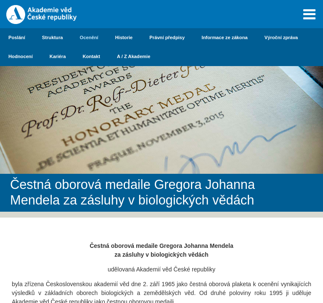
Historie (124, 37)
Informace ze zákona (224, 37)
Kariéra (58, 56)
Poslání (16, 37)
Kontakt (91, 56)
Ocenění (89, 37)
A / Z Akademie (133, 56)
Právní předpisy (167, 37)
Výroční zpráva (281, 37)
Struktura (52, 37)
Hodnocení (20, 56)
